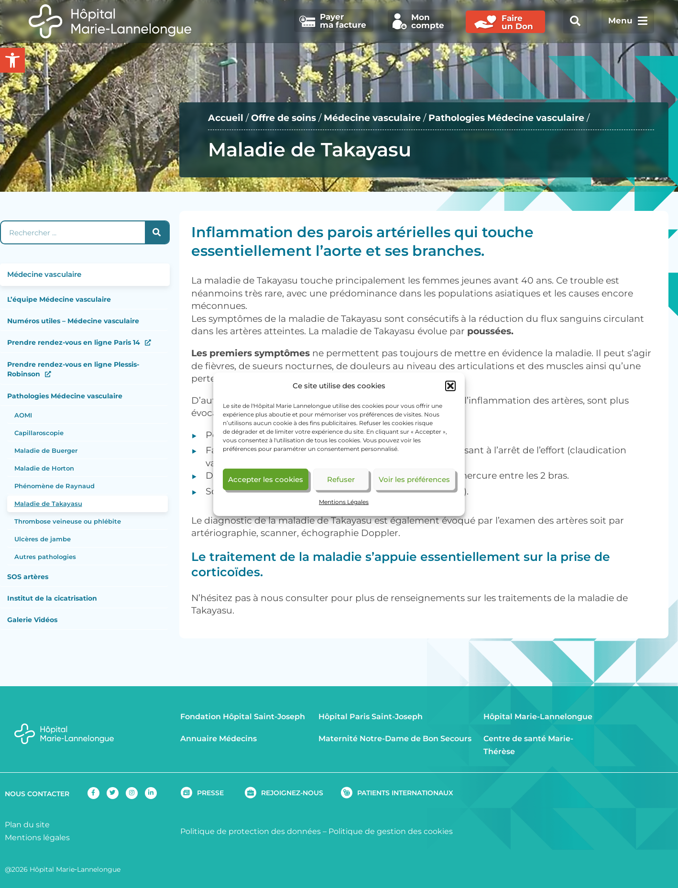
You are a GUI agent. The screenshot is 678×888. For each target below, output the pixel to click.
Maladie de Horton (44, 468)
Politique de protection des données (250, 831)
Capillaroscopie (39, 433)
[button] (450, 386)
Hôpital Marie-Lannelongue (537, 716)
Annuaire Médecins (218, 738)
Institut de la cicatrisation (52, 598)
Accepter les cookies (265, 479)
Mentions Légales (344, 501)
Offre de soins (283, 117)
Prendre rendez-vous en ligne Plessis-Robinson (73, 369)
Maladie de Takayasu (48, 503)
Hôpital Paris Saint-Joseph (370, 716)
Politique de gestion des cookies (390, 831)
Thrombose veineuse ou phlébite (67, 521)
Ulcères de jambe (42, 539)
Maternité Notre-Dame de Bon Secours (394, 738)
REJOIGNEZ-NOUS (292, 793)
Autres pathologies (45, 556)
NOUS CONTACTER (37, 793)
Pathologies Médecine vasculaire (506, 117)
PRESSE (210, 793)
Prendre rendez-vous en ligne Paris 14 (73, 342)
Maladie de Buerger (45, 450)
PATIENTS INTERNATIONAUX (405, 793)
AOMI (23, 415)
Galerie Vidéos (32, 619)
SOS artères (27, 576)
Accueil (225, 117)
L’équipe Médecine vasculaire (59, 299)
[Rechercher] (157, 232)
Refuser (341, 479)
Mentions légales (37, 837)
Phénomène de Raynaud (54, 486)
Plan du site (27, 824)
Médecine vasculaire (372, 117)
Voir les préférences (414, 479)
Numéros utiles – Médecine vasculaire (73, 321)
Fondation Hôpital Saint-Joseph (242, 716)
